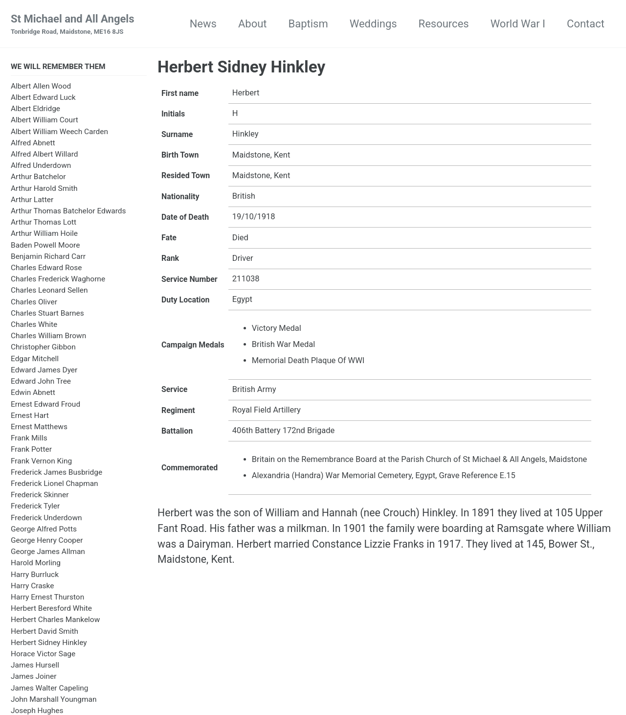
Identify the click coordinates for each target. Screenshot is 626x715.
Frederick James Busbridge (56, 473)
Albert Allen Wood (41, 87)
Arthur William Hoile (44, 234)
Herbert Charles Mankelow (55, 620)
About (252, 24)
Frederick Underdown (46, 518)
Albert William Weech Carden (59, 132)
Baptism (308, 24)
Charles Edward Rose (46, 268)
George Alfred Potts (44, 530)
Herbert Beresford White (51, 609)
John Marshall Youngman (53, 700)
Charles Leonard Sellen (49, 291)
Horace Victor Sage (43, 654)
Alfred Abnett (33, 143)
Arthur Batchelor (38, 177)
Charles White (34, 325)
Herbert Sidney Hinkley (49, 643)
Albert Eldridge (35, 109)
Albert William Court (44, 120)
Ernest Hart (30, 416)
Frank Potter (31, 450)
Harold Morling (36, 563)
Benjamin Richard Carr (48, 257)
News (203, 24)
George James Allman (48, 552)
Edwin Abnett (33, 393)
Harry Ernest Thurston (47, 598)
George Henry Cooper (47, 541)
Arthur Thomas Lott (43, 223)
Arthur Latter (32, 200)
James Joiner (34, 677)
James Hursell (35, 666)
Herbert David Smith (44, 632)
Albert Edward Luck (43, 98)
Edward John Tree (41, 382)
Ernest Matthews (39, 427)
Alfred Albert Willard (44, 155)
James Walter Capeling (50, 689)
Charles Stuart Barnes (47, 314)
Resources (444, 24)
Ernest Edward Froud (45, 405)
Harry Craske (32, 586)
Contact (585, 24)
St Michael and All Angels (72, 25)
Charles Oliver (34, 303)
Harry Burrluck (35, 575)
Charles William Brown (48, 336)
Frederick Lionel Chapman (54, 484)
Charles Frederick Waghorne (58, 280)
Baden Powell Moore (45, 246)
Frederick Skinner (40, 495)
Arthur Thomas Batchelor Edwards (68, 212)
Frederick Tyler (35, 507)
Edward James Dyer (44, 371)
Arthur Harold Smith (44, 189)
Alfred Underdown (41, 166)
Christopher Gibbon (43, 348)
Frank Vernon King (41, 462)
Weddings (373, 24)
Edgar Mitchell (35, 359)
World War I (518, 24)
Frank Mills (29, 439)
